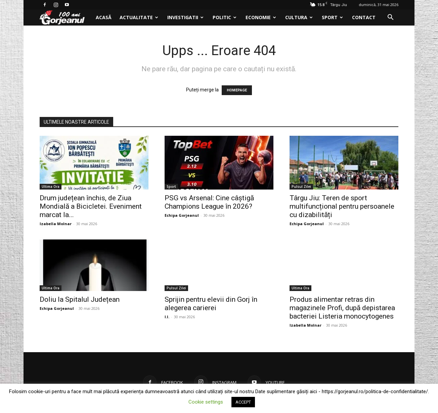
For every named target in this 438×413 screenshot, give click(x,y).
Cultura (299, 17)
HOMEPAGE (237, 90)
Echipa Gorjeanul (182, 215)
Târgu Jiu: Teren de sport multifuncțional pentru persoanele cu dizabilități (342, 206)
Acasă (104, 17)
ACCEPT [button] (243, 402)
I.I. (167, 316)
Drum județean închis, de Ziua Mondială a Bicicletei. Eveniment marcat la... (91, 206)
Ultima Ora (50, 186)
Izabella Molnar (56, 223)
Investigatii (185, 17)
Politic (224, 17)
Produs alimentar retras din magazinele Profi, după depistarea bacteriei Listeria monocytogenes (342, 307)
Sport (332, 17)
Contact (364, 17)
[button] (390, 18)
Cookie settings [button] (205, 402)
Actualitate (139, 17)
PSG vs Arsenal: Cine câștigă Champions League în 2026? (209, 202)
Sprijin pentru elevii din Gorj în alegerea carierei (211, 303)
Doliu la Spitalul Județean (80, 299)
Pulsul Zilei (301, 186)
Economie (261, 17)
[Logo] (66, 17)
